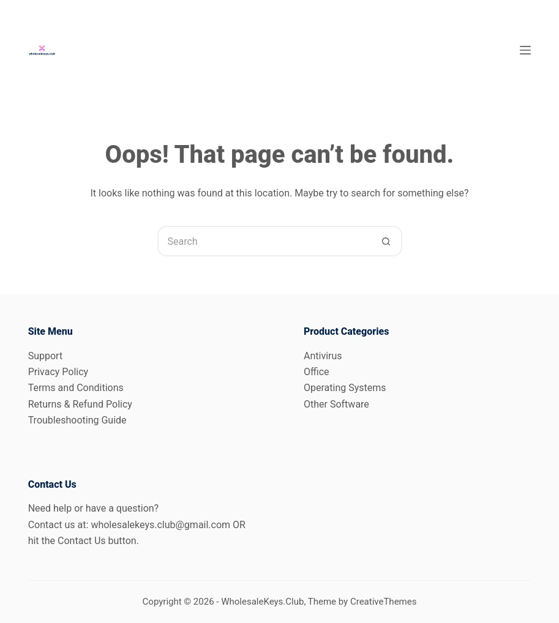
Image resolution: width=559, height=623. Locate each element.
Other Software (336, 404)
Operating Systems (345, 388)
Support (45, 356)
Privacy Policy (58, 372)
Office (316, 372)
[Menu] (525, 50)
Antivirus (323, 356)
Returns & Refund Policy (80, 404)
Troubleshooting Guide (77, 420)
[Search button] (387, 241)
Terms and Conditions (76, 388)
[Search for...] (264, 241)
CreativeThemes (383, 601)
